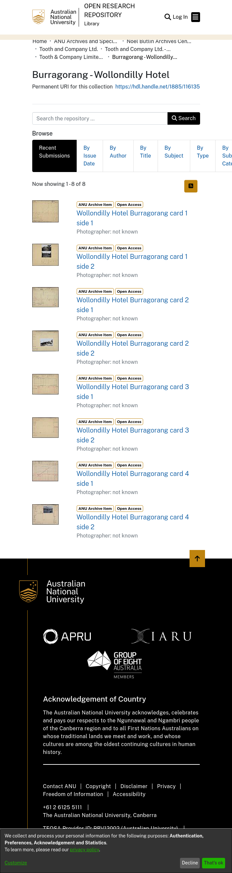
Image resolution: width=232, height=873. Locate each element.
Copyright (98, 786)
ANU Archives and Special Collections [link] (87, 41)
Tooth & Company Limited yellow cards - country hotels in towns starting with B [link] (72, 57)
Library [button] (91, 23)
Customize (16, 862)
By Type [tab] (203, 152)
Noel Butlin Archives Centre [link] (160, 41)
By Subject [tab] (174, 152)
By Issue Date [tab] (89, 156)
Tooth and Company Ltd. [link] (68, 49)
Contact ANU (59, 786)
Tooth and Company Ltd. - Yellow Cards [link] (138, 49)
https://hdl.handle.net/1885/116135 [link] (157, 87)
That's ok (213, 862)
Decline (190, 862)
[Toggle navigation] (195, 17)
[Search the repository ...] (100, 118)
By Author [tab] (118, 152)
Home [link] (40, 41)
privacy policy (84, 849)
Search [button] (183, 118)
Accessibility (129, 794)
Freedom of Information (73, 794)
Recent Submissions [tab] (54, 152)
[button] (168, 17)
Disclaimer (134, 786)
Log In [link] (181, 17)
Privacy (166, 786)
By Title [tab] (145, 152)
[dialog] (116, 851)
